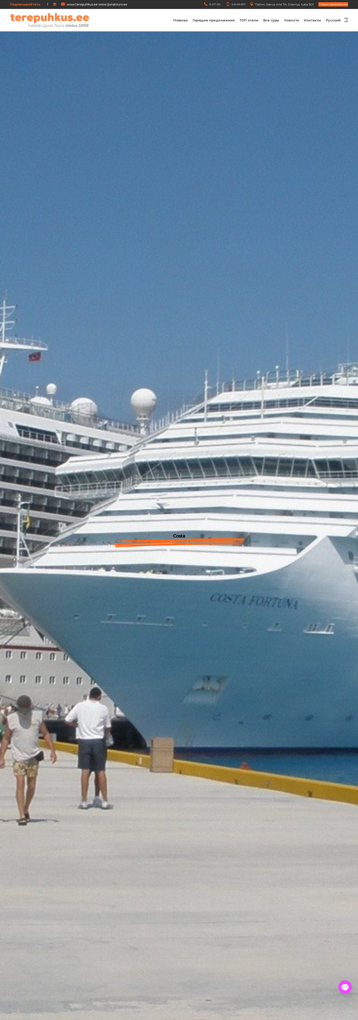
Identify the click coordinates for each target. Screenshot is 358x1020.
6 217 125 (215, 4)
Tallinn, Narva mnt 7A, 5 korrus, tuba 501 (284, 4)
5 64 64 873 (238, 4)
